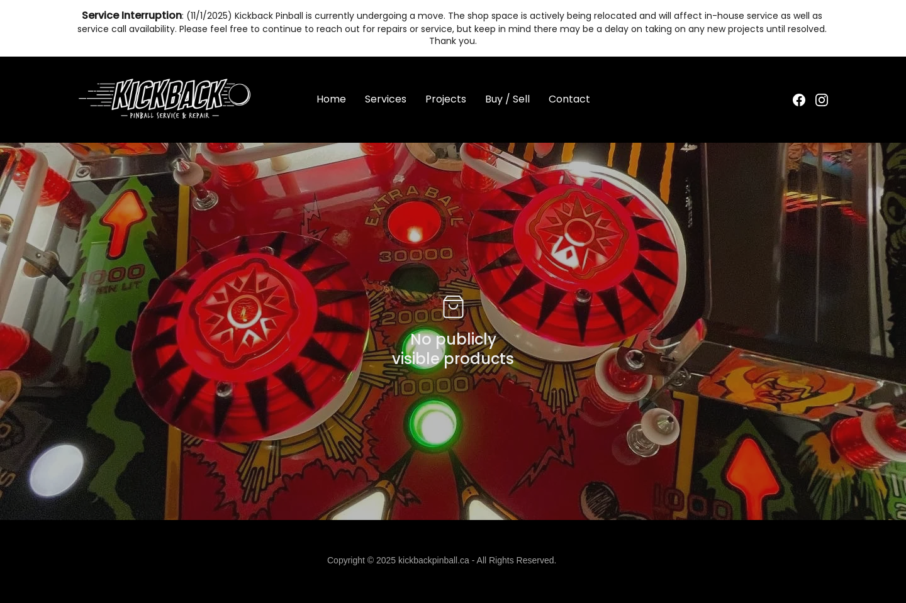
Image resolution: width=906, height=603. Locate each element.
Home (331, 99)
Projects (445, 99)
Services (385, 99)
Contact (569, 99)
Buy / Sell (507, 99)
